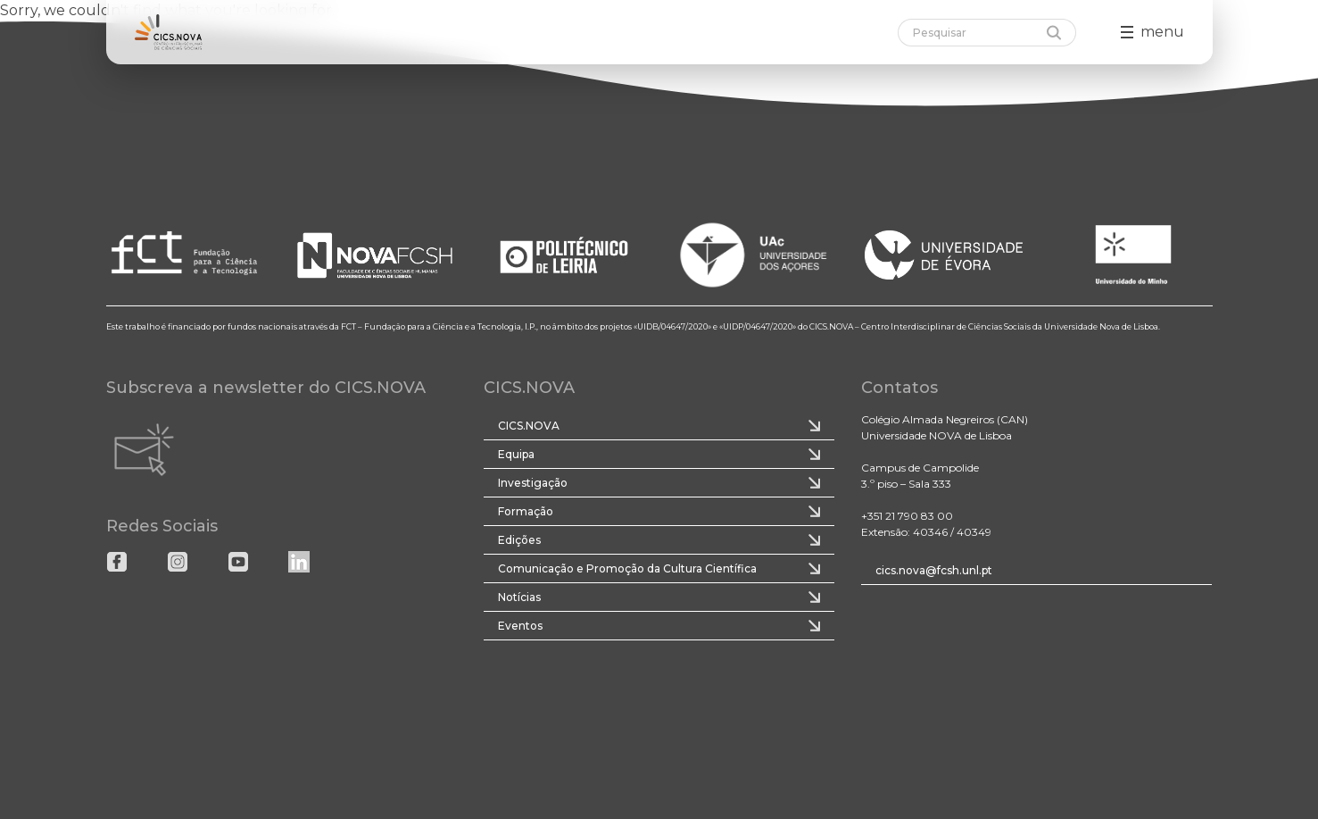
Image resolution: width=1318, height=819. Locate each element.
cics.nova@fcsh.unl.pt (933, 570)
